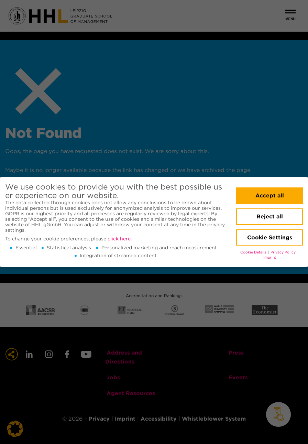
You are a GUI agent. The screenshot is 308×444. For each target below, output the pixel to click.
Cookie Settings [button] (269, 237)
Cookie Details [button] (253, 252)
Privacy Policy (284, 252)
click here (119, 238)
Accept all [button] (269, 195)
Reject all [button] (269, 216)
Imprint (269, 257)
